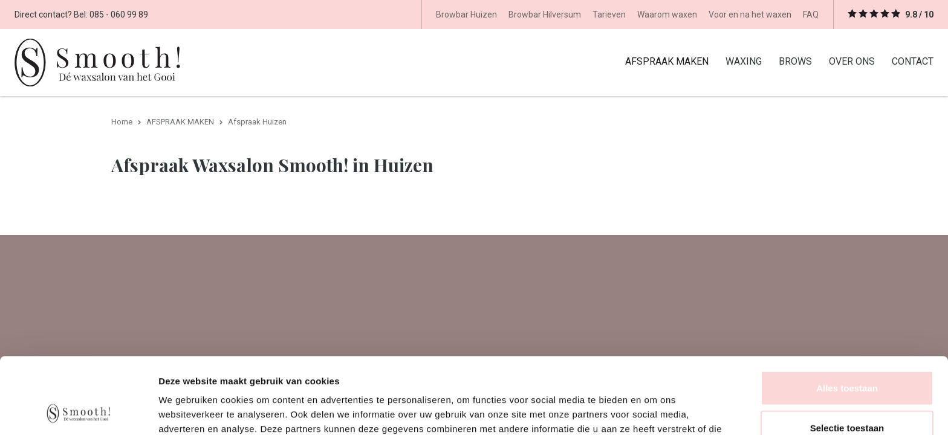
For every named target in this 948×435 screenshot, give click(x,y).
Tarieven (609, 14)
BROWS (795, 60)
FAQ (811, 14)
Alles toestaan (847, 316)
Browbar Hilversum (544, 14)
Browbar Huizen (466, 14)
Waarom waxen (667, 14)
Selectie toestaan (847, 356)
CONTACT (912, 60)
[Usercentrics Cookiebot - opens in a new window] (78, 411)
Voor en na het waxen (750, 14)
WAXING (744, 60)
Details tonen (653, 411)
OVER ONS (852, 60)
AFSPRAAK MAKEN (667, 60)
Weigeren (846, 395)
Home (121, 121)
